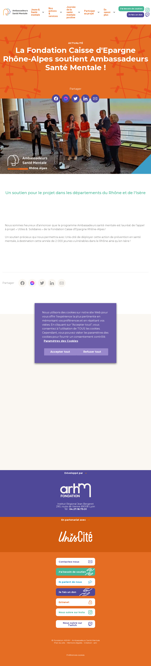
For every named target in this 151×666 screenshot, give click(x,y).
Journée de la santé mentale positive (71, 12)
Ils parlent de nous (75, 582)
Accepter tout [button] (60, 351)
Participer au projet (89, 12)
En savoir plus (107, 12)
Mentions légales (74, 643)
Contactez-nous (75, 562)
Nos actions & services (53, 12)
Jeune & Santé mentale (35, 12)
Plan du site (59, 643)
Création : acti (90, 643)
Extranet (75, 602)
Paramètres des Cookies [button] (61, 341)
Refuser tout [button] (92, 351)
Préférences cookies (75, 655)
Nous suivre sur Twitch (77, 624)
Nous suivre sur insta (75, 612)
